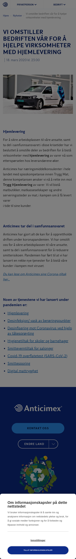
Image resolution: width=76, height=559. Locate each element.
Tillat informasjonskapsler (38, 550)
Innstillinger (37, 540)
